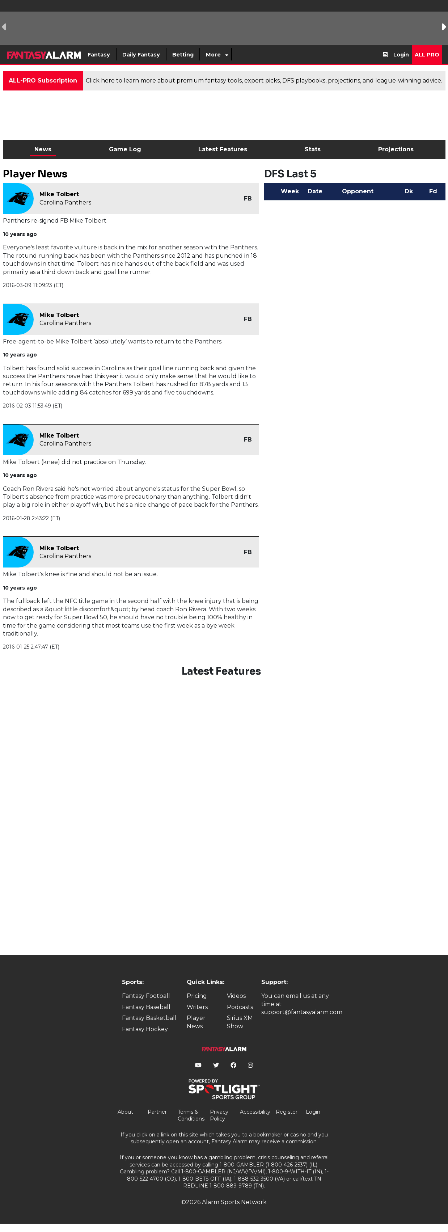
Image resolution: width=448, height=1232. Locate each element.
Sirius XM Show (240, 1021)
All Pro (427, 54)
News (42, 149)
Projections (396, 149)
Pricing (197, 995)
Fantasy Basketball (149, 1017)
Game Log (125, 149)
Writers (197, 1007)
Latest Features (222, 149)
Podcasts (240, 1007)
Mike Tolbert (59, 194)
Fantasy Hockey (145, 1029)
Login (401, 54)
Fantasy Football (146, 995)
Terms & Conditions (191, 1115)
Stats (313, 149)
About (125, 1112)
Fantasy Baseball (146, 1007)
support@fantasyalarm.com (301, 1012)
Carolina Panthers (65, 202)
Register (286, 1112)
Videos (236, 995)
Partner (157, 1112)
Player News (196, 1021)
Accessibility (255, 1112)
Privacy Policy (219, 1115)
